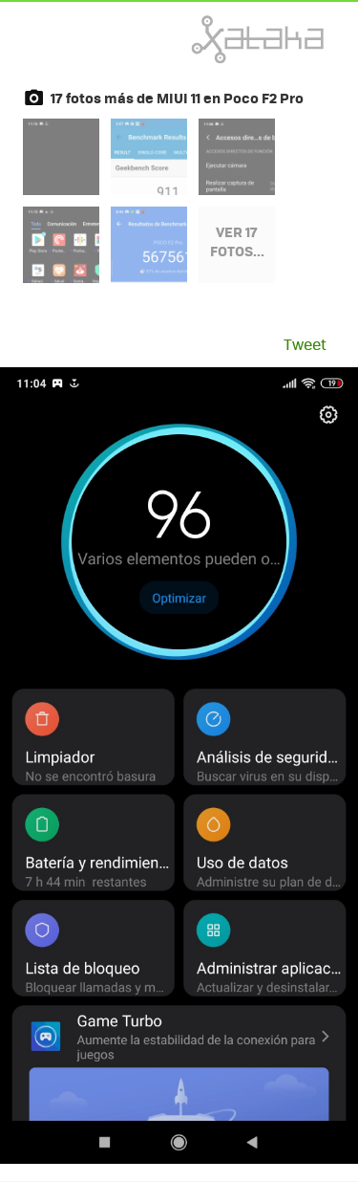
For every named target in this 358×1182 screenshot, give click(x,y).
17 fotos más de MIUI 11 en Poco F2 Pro (177, 97)
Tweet (305, 344)
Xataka (215, 39)
